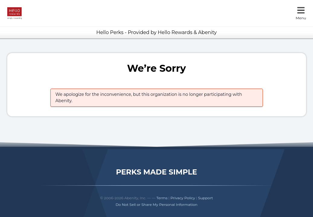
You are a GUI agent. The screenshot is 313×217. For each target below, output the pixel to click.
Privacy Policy (183, 198)
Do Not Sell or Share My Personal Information (156, 204)
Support (205, 198)
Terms (162, 198)
